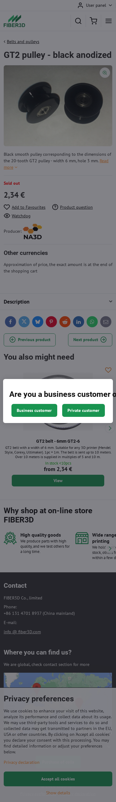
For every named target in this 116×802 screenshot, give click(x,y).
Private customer (83, 410)
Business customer (34, 410)
